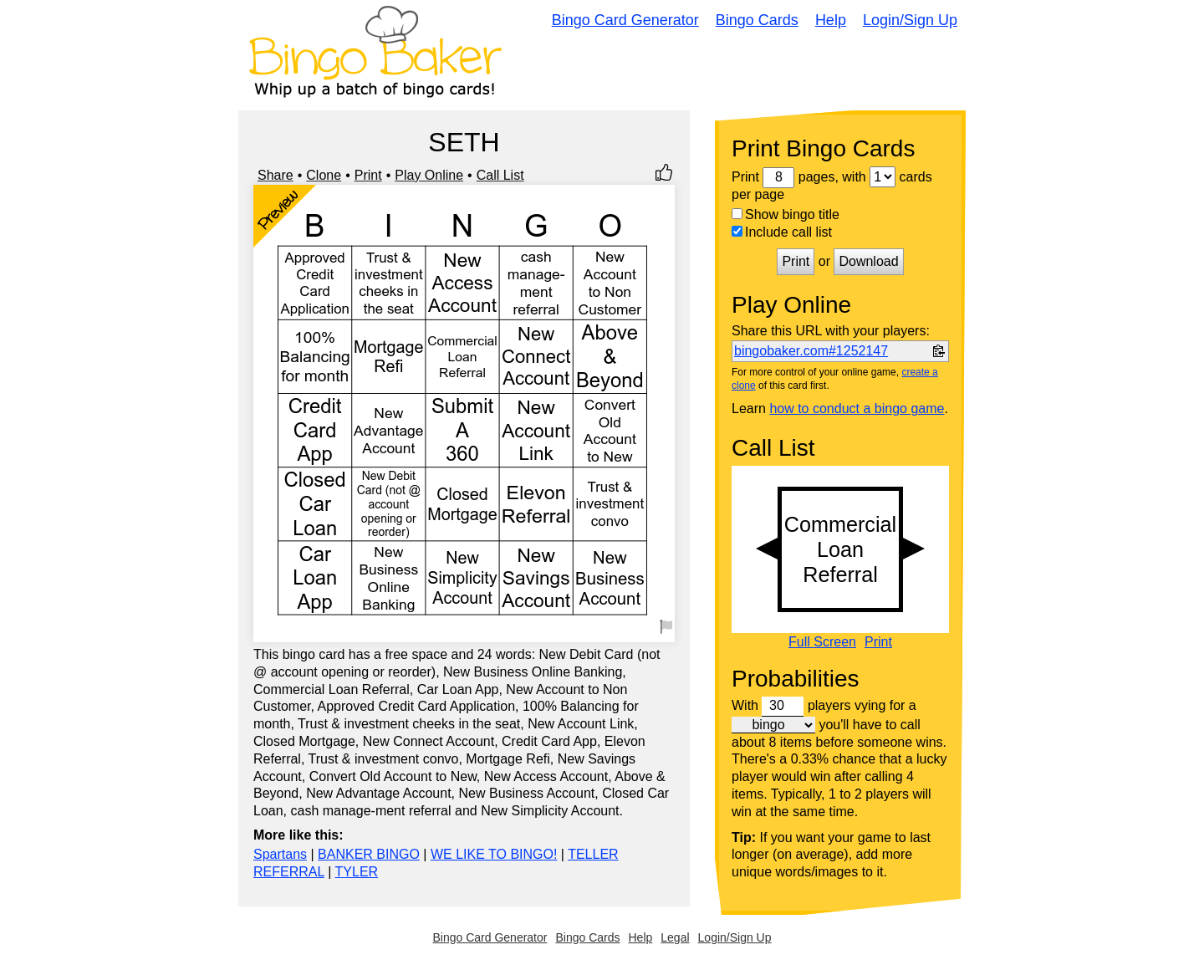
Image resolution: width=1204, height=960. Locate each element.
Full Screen (822, 642)
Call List (500, 175)
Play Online (429, 175)
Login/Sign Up (910, 20)
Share (275, 175)
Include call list (782, 232)
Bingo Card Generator (625, 20)
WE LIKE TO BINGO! (494, 854)
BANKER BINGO (369, 854)
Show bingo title (785, 214)
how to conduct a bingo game (856, 408)
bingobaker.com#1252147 (811, 351)
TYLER (357, 872)
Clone (323, 175)
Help (830, 20)
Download (868, 261)
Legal (675, 937)
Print (368, 175)
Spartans (280, 854)
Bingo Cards (757, 20)
